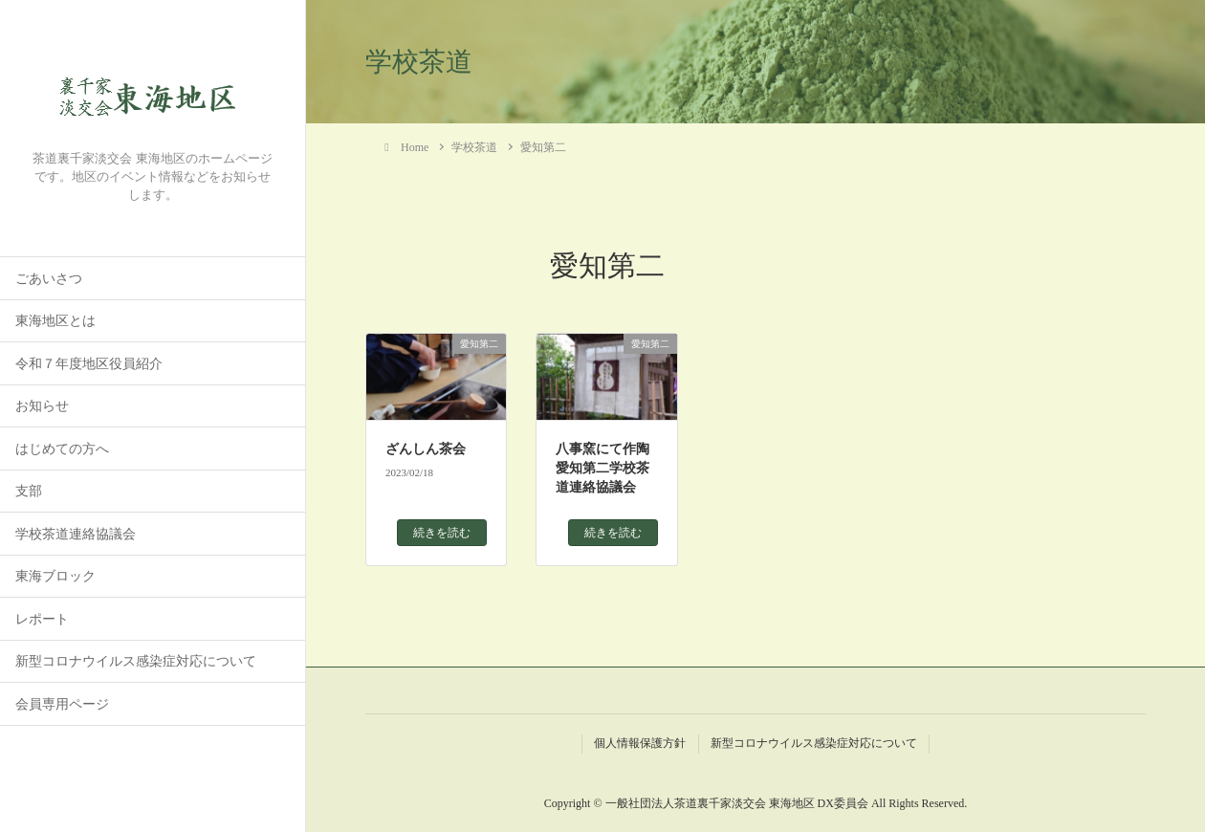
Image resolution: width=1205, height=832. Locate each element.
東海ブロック (55, 576)
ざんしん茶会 (425, 449)
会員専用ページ (62, 704)
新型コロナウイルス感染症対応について (135, 661)
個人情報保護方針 (640, 743)
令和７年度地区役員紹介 (89, 364)
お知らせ (42, 406)
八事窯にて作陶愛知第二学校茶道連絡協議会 (602, 467)
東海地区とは (55, 321)
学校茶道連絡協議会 (75, 534)
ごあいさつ (48, 279)
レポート (42, 619)
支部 (28, 491)
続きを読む (442, 532)
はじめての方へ (62, 449)
